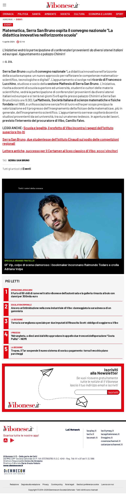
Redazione (14, 484)
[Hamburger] (4, 6)
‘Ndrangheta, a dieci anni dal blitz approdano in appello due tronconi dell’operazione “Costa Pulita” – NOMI (63, 337)
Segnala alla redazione (30, 484)
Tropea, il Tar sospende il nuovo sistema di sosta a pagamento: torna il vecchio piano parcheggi (59, 352)
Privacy (45, 484)
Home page (8, 19)
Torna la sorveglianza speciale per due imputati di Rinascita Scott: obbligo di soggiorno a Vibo (64, 322)
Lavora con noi (107, 484)
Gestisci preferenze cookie (88, 484)
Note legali (69, 484)
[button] (120, 21)
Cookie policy (57, 484)
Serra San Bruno (18, 160)
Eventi (19, 19)
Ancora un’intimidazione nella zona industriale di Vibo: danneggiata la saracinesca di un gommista (61, 309)
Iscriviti (113, 392)
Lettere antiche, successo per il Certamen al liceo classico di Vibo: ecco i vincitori (60, 151)
